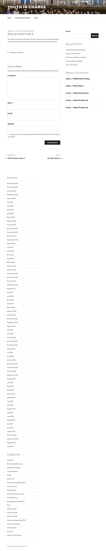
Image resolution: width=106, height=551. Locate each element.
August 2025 (11, 198)
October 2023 (11, 281)
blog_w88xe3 (28, 31)
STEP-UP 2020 (12, 516)
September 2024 (12, 240)
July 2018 (10, 412)
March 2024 (11, 262)
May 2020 (10, 386)
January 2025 (11, 225)
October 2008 (11, 435)
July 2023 (10, 292)
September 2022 (12, 322)
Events (9, 475)
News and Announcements (15, 494)
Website (11, 124)
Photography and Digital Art (16, 501)
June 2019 (10, 405)
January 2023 (11, 315)
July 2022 (10, 330)
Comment (12, 76)
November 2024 (12, 232)
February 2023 (11, 311)
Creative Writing (12, 471)
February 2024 (11, 266)
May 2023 (10, 300)
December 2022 (12, 319)
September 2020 (12, 375)
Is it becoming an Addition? (74, 61)
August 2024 (11, 243)
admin (68, 79)
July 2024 (10, 247)
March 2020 (11, 394)
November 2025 (12, 187)
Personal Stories (12, 497)
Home (9, 18)
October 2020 (11, 371)
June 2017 (10, 427)
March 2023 (11, 307)
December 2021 (12, 341)
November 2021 (12, 345)
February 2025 (11, 221)
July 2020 (10, 382)
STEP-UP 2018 (12, 513)
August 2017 (11, 420)
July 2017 (10, 424)
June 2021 (10, 356)
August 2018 (11, 409)
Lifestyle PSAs (11, 490)
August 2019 (11, 397)
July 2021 (10, 352)
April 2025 (10, 213)
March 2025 (11, 217)
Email (10, 113)
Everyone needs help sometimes (76, 57)
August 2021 (11, 349)
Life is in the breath (72, 65)
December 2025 (12, 183)
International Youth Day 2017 (16, 482)
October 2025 (11, 191)
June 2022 (10, 333)
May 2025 (10, 210)
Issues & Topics (16, 52)
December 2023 (12, 273)
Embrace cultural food (73, 53)
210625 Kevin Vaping (81, 79)
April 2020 (10, 390)
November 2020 (12, 367)
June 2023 (10, 296)
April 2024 (10, 258)
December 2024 (12, 228)
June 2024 (10, 251)
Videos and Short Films (14, 535)
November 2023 (12, 277)
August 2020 (11, 379)
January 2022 (11, 337)
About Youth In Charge (22, 18)
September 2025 (12, 195)
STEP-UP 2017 (12, 509)
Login (36, 18)
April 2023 (10, 303)
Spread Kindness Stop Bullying (75, 50)
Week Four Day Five (81, 93)
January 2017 (11, 431)
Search (68, 31)
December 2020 (12, 364)
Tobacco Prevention (13, 524)
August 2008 (11, 442)
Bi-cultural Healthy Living (15, 464)
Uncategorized (11, 527)
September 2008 (12, 439)
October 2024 (11, 236)
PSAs (9, 505)
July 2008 (10, 446)
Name (10, 103)
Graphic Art (10, 479)
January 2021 (11, 360)
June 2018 (10, 416)
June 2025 (10, 206)
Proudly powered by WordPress (17, 546)
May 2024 (10, 255)
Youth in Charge (27, 7)
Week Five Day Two (80, 100)
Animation (10, 460)
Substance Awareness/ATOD (16, 520)
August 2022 (11, 326)
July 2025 (10, 202)
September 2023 (12, 285)
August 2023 (11, 288)
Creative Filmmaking (13, 467)
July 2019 (10, 401)
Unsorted (10, 531)
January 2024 (11, 270)
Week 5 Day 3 (78, 86)
